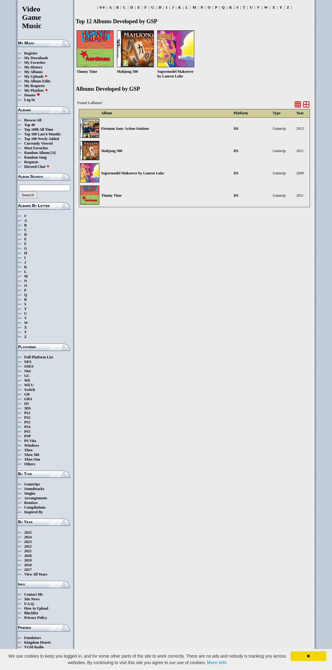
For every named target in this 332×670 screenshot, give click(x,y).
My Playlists (36, 90)
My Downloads (36, 58)
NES (27, 362)
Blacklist (31, 613)
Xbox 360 (31, 455)
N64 (27, 371)
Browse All (32, 120)
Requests (31, 162)
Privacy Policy (35, 617)
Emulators (32, 638)
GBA (28, 399)
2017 (28, 569)
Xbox (28, 450)
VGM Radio (34, 647)
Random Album (37, 153)
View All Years (35, 574)
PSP (27, 436)
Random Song (35, 157)
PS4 (27, 427)
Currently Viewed (38, 143)
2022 (28, 546)
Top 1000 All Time (38, 129)
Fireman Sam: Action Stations (125, 128)
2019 (28, 560)
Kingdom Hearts (37, 642)
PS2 (27, 417)
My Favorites (34, 62)
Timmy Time (111, 195)
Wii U (29, 385)
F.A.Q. (29, 604)
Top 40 (29, 125)
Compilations (35, 507)
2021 (28, 551)
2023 (28, 542)
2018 (28, 565)
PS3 (27, 422)
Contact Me (33, 594)
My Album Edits (37, 81)
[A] (53, 153)
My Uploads (36, 76)
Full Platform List (38, 357)
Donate (32, 95)
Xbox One (32, 459)
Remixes (31, 503)
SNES (29, 366)
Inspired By (33, 512)
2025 (28, 532)
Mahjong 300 (111, 151)
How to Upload (36, 608)
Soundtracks (34, 489)
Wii (27, 380)
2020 (28, 556)
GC (27, 376)
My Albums (33, 72)
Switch (29, 390)
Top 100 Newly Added (41, 139)
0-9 (102, 7)
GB (26, 394)
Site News (32, 599)
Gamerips (32, 484)
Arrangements (35, 498)
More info (217, 662)
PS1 (27, 413)
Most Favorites (36, 148)
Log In (29, 100)
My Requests (34, 86)
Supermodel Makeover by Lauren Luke (132, 173)
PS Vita (30, 441)
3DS (27, 408)
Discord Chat (37, 166)
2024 (28, 537)
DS (26, 403)
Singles (29, 493)
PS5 (27, 431)
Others (29, 464)
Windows (31, 445)
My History (33, 67)
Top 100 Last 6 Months (42, 134)
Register (31, 53)
